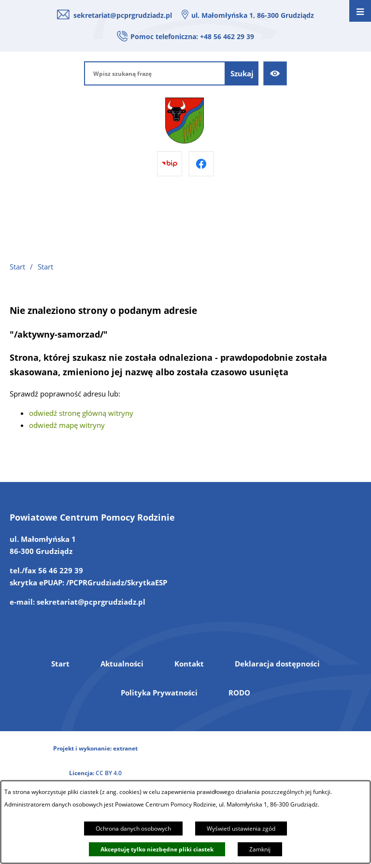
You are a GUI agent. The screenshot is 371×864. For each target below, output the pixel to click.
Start (60, 663)
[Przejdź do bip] (169, 164)
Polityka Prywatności (159, 692)
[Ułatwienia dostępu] (275, 73)
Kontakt (189, 663)
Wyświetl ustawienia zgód (241, 828)
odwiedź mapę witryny (67, 425)
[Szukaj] (242, 73)
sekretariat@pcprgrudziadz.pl (122, 15)
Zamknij (260, 849)
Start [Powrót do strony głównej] (17, 266)
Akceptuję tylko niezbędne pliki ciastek (157, 849)
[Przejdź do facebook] (201, 164)
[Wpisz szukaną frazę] (155, 73)
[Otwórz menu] (360, 11)
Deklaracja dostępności (277, 663)
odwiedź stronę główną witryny (81, 413)
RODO (239, 692)
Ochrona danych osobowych (133, 828)
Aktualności (121, 663)
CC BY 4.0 (109, 773)
